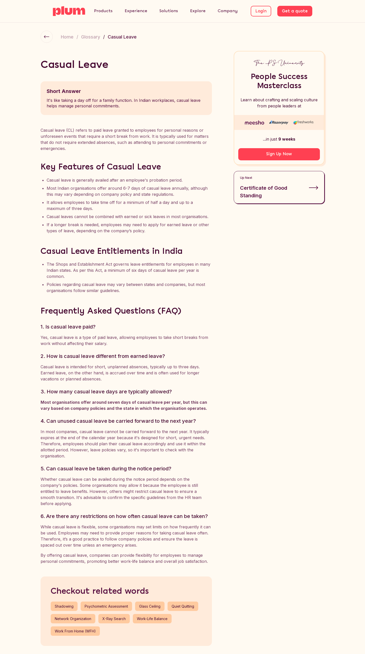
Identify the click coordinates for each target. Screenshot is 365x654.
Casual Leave (122, 37)
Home (67, 37)
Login (261, 11)
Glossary (90, 37)
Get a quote (295, 11)
